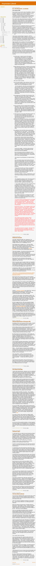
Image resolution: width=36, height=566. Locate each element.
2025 (2, 18)
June (2, 27)
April (2, 28)
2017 (2, 37)
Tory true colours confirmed (18, 493)
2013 (2, 40)
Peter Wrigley (3, 46)
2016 (2, 38)
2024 (2, 19)
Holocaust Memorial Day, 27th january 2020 (21, 321)
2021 (2, 21)
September (3, 25)
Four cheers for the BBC (17, 369)
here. (17, 412)
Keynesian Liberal (9, 4)
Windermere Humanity (17, 237)
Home (24, 562)
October (3, 24)
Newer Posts (14, 562)
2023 (2, 20)
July (2, 26)
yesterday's (20, 290)
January (3, 30)
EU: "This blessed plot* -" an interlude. (20, 8)
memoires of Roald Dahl (20, 306)
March (3, 29)
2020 (2, 22)
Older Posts (33, 562)
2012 (2, 41)
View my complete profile (4, 47)
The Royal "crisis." (16, 431)
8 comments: (21, 490)
